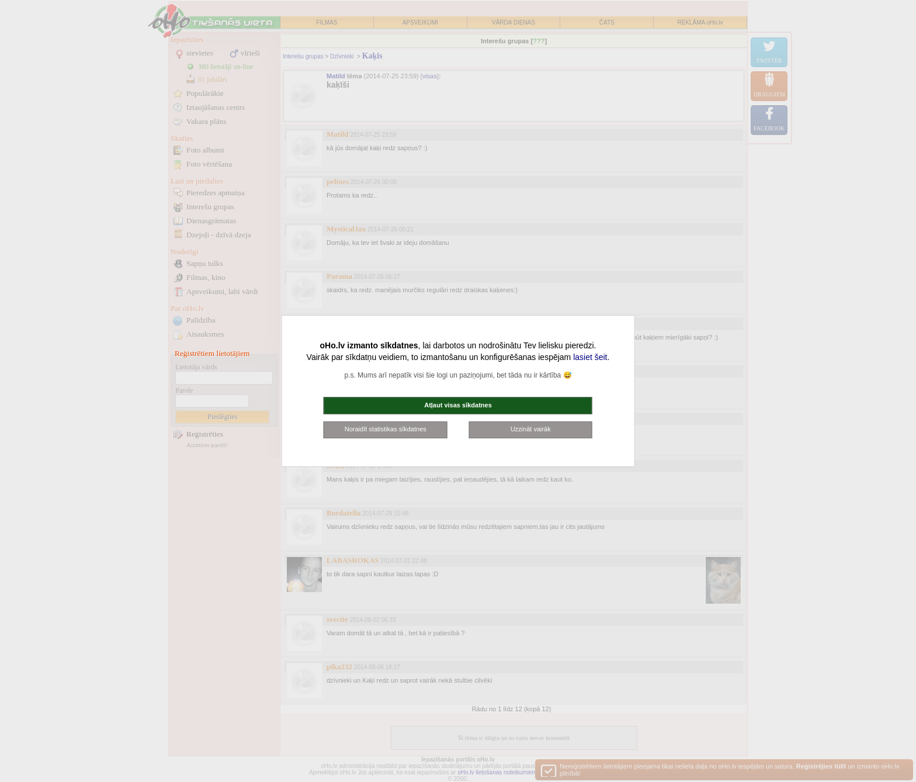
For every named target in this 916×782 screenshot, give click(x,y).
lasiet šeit (590, 357)
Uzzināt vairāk (531, 428)
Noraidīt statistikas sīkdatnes (385, 428)
